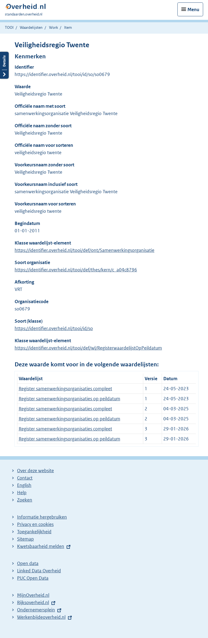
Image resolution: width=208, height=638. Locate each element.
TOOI (9, 27)
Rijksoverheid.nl (33, 602)
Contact (24, 478)
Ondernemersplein (36, 610)
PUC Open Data (32, 578)
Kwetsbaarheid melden (40, 546)
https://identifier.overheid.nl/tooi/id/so (54, 328)
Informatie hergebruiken (42, 517)
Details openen (4, 65)
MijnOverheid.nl (33, 595)
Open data (27, 563)
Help (22, 493)
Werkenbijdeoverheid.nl (41, 617)
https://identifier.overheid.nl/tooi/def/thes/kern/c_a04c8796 (76, 270)
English (24, 485)
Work (53, 27)
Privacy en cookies (35, 524)
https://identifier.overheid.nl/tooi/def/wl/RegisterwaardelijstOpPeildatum (88, 348)
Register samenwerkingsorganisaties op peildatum (69, 399)
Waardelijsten (31, 27)
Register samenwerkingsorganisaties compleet (65, 389)
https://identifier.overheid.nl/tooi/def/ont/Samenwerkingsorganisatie (84, 250)
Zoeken (24, 500)
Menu (193, 9)
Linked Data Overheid (39, 571)
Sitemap (25, 539)
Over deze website (35, 471)
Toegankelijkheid (34, 532)
